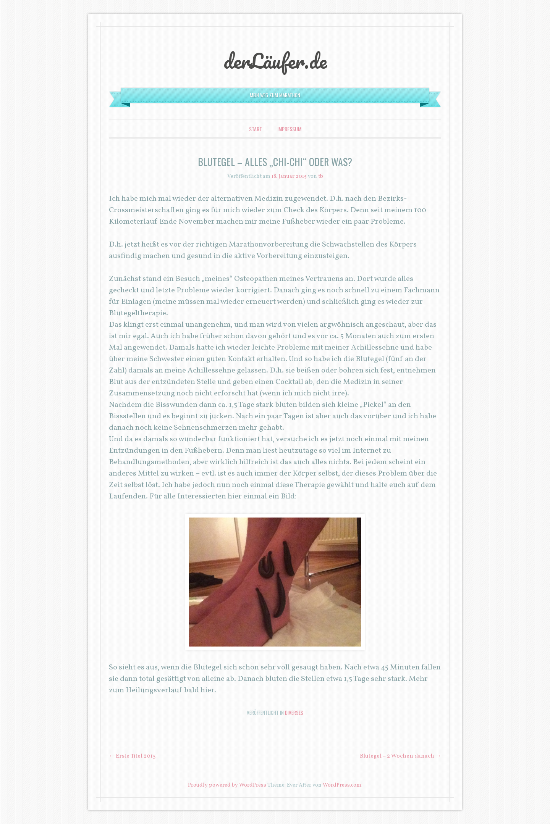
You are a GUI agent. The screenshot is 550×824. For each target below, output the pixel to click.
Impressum (289, 129)
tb (320, 176)
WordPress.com (342, 785)
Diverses (294, 712)
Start (255, 129)
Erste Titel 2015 (132, 756)
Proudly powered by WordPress (227, 785)
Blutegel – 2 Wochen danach (400, 756)
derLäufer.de (275, 60)
